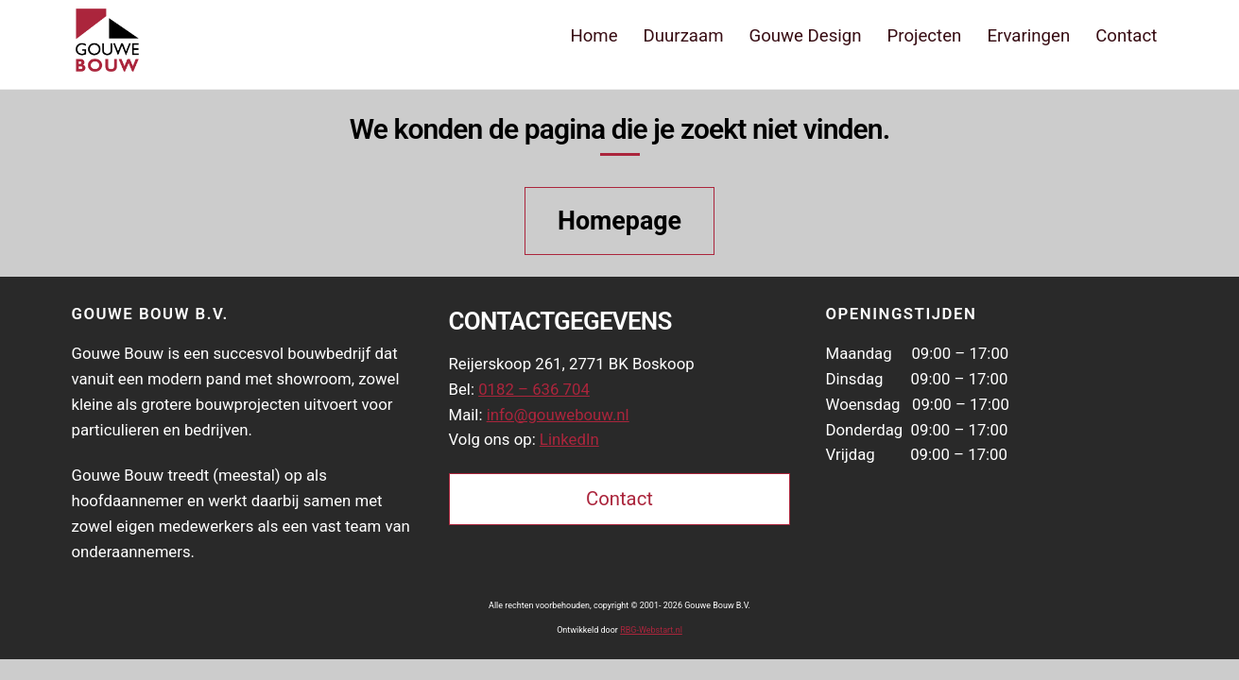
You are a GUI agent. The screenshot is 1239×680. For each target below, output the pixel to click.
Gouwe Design (805, 36)
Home (593, 36)
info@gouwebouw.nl (558, 414)
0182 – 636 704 (534, 389)
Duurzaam (684, 36)
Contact (1126, 36)
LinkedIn (569, 439)
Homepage (619, 221)
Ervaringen (1028, 36)
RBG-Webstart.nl (651, 630)
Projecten (924, 36)
